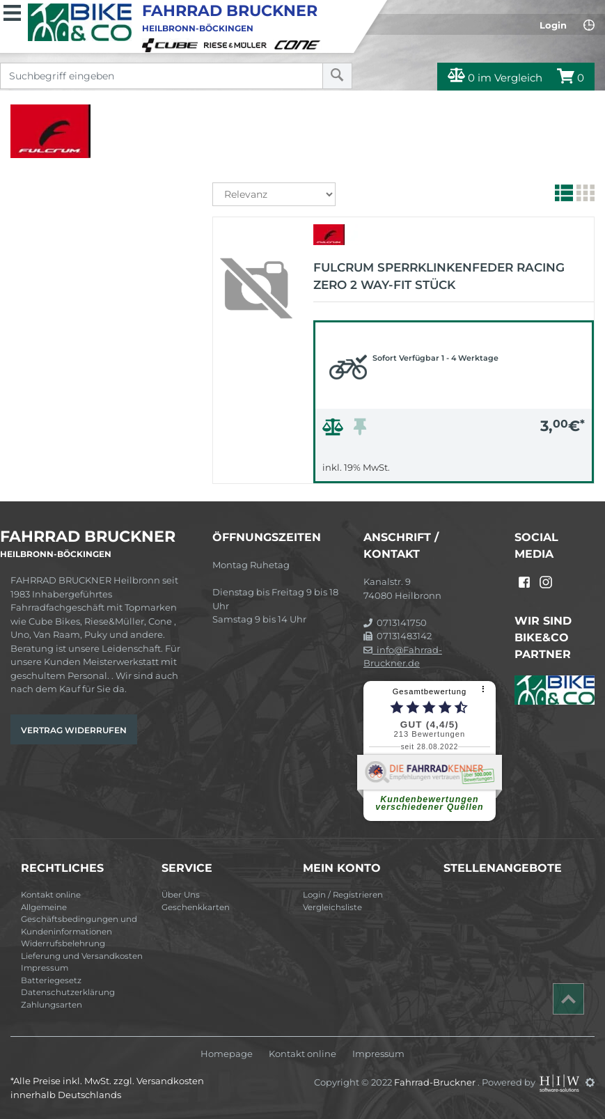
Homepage (227, 1053)
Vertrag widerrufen (74, 730)
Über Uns (181, 895)
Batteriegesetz (51, 980)
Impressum (44, 968)
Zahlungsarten (51, 1005)
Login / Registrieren (343, 895)
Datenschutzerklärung (68, 992)
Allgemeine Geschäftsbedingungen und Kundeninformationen (79, 919)
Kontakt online (51, 895)
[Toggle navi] (12, 11)
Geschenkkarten (196, 907)
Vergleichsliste (332, 907)
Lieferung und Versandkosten (82, 956)
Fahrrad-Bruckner (436, 1082)
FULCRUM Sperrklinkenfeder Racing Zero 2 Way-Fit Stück (439, 276)
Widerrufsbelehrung (63, 943)
